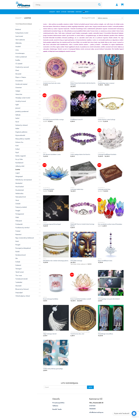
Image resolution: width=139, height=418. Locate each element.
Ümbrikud (18, 29)
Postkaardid (18, 224)
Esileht (18, 18)
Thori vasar (18, 275)
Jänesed (17, 108)
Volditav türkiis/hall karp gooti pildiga (53, 369)
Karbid (17, 118)
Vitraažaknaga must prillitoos (105, 334)
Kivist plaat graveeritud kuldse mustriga (53, 119)
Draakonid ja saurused (22, 67)
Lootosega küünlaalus (48, 189)
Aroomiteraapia (19, 53)
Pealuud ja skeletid (21, 207)
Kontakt (79, 12)
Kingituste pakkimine (21, 132)
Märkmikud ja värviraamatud (23, 180)
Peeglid (17, 211)
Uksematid (18, 286)
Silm (16, 258)
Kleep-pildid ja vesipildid (22, 139)
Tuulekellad (18, 282)
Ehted (17, 70)
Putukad (17, 231)
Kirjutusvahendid (20, 135)
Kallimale (17, 115)
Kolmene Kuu (19, 142)
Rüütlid (17, 252)
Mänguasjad (19, 176)
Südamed (18, 265)
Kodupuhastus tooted (21, 33)
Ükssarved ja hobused (22, 289)
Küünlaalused (19, 163)
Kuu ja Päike (19, 159)
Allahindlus (18, 43)
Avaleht (52, 12)
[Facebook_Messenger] (134, 413)
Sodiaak (17, 262)
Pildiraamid (18, 221)
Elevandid (18, 74)
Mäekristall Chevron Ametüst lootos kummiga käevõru (82, 225)
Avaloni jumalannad (21, 57)
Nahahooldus (19, 193)
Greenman (18, 88)
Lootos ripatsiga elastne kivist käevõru (80, 154)
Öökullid (17, 204)
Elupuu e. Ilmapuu (20, 77)
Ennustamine (19, 81)
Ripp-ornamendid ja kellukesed (24, 238)
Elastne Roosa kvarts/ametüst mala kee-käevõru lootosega (82, 84)
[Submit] (99, 4)
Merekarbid (18, 183)
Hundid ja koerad (20, 101)
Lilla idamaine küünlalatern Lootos (52, 154)
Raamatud (18, 234)
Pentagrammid (19, 214)
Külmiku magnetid (20, 156)
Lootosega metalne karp (76, 189)
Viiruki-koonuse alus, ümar (77, 334)
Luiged (17, 173)
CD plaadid (18, 64)
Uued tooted (19, 36)
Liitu (90, 387)
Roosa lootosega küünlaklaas (50, 299)
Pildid (17, 217)
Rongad (17, 245)
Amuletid (18, 47)
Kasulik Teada (57, 409)
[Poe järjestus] (110, 18)
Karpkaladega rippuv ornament (106, 83)
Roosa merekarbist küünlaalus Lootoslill (80, 299)
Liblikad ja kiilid (19, 166)
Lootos (17, 169)
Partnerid (71, 12)
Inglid (17, 105)
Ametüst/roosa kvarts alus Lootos (51, 83)
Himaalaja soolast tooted (22, 98)
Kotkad (17, 149)
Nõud (17, 200)
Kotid (16, 146)
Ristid (17, 241)
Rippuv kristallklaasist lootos (105, 261)
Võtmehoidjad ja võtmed (22, 296)
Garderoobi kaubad (21, 84)
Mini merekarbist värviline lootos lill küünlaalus (110, 224)
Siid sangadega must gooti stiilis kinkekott (109, 299)
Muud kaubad (19, 187)
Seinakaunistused (20, 255)
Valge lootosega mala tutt (49, 334)
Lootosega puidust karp (104, 189)
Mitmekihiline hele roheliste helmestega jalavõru (55, 261)
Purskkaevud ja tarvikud (22, 228)
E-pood (63, 12)
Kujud (17, 152)
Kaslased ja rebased (21, 125)
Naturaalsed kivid (20, 197)
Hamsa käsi (18, 94)
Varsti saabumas (20, 40)
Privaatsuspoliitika (58, 403)
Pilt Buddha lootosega (76, 261)
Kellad (17, 128)
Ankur (17, 50)
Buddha (17, 60)
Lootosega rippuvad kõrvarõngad (52, 224)
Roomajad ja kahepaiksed (23, 248)
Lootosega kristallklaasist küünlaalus (107, 154)
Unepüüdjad (19, 293)
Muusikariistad (19, 190)
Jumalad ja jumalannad (21, 111)
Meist (58, 12)
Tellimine (55, 406)
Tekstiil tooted (19, 272)
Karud (17, 122)
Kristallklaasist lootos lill (76, 119)
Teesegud (18, 269)
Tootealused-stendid (21, 279)
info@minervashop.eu (96, 412)
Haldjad (17, 91)
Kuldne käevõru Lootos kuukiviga (106, 119)
